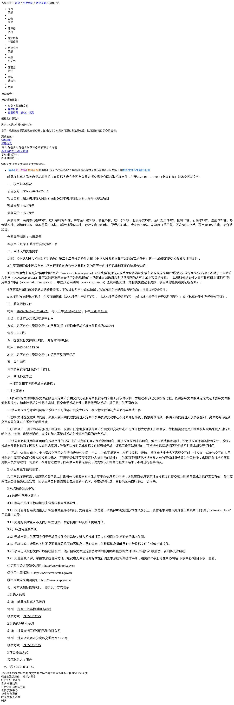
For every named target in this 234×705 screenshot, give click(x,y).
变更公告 (17, 164)
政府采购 (41, 2)
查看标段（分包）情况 (21, 112)
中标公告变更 (47, 673)
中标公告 (23, 673)
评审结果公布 (9, 673)
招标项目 (6, 140)
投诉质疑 (39, 164)
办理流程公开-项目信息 (14, 151)
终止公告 (28, 164)
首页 (17, 2)
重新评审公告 (80, 673)
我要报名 (13, 109)
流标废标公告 (64, 673)
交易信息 (28, 2)
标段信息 (6, 143)
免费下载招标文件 (18, 105)
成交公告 (34, 673)
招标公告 (6, 164)
